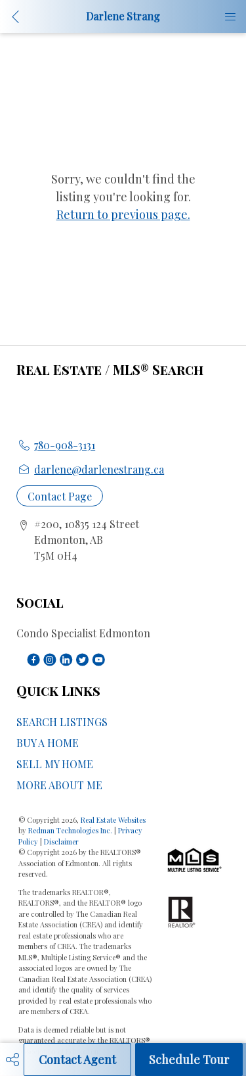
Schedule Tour (189, 1059)
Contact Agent (77, 1059)
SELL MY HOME (54, 764)
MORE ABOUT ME (59, 785)
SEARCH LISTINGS (62, 722)
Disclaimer (61, 841)
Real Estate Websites (113, 820)
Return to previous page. (123, 214)
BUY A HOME (47, 743)
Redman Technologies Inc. (71, 830)
